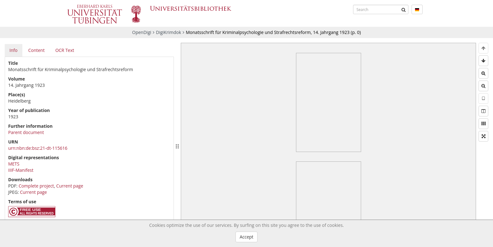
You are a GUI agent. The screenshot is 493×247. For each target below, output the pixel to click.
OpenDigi (141, 32)
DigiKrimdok (168, 32)
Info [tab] (13, 50)
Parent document (26, 132)
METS (13, 164)
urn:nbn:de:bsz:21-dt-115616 (37, 148)
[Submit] (403, 9)
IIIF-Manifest (20, 170)
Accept (246, 237)
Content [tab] (36, 50)
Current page (69, 186)
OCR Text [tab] (64, 50)
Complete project (36, 186)
